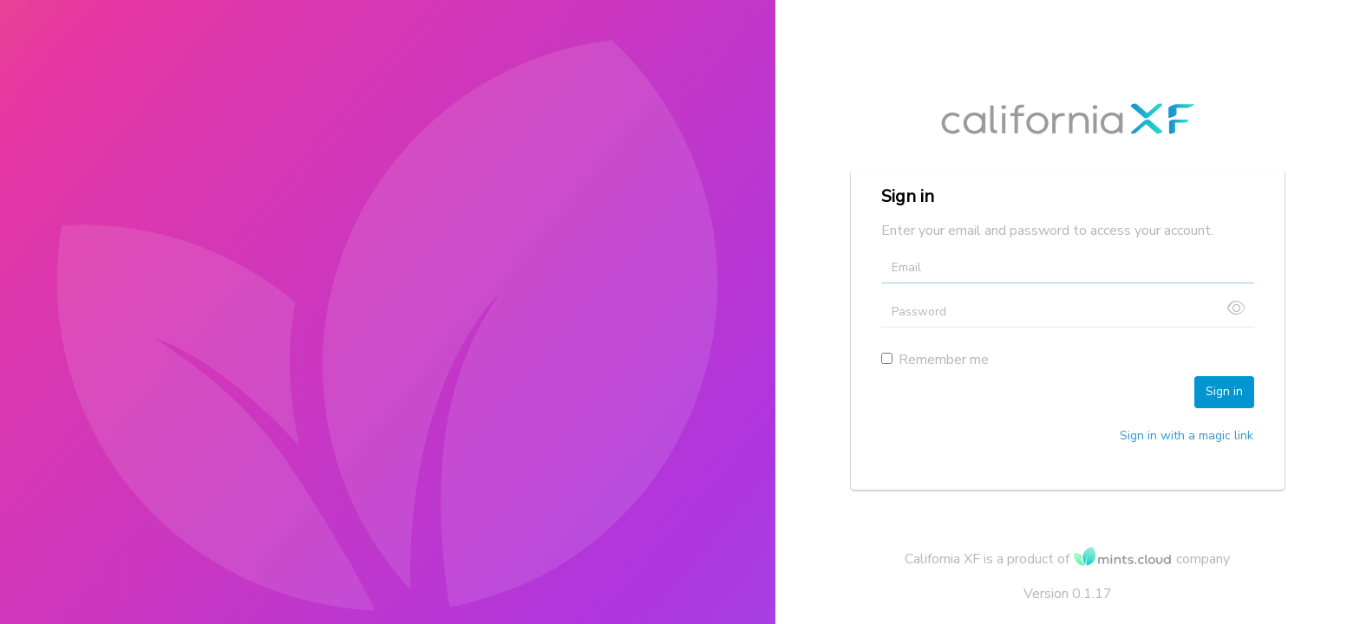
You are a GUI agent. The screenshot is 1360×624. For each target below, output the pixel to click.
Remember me (935, 359)
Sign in (1224, 391)
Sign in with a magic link (1186, 435)
